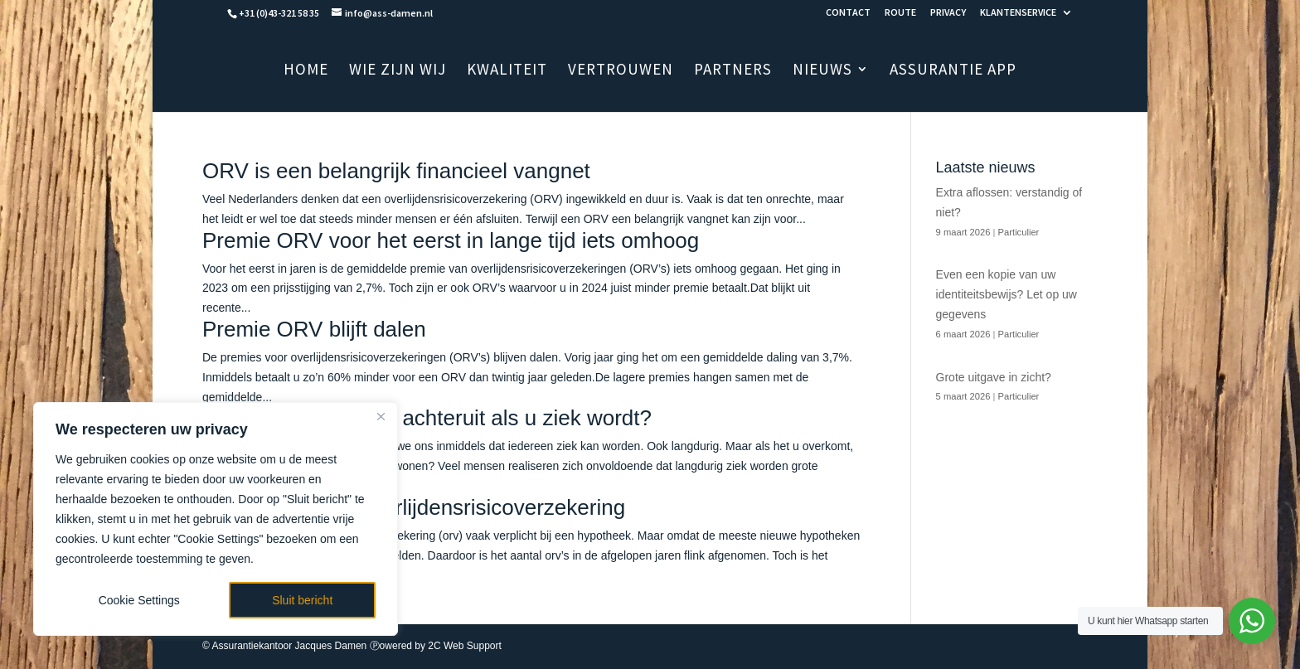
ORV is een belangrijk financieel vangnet (396, 170)
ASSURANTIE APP (953, 71)
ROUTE (900, 12)
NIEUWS (822, 71)
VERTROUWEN (620, 71)
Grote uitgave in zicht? (993, 377)
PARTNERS (733, 71)
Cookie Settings (139, 600)
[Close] (380, 416)
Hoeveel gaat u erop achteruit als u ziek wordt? (427, 417)
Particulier (1019, 232)
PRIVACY (948, 12)
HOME (306, 71)
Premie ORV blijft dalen (314, 329)
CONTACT (848, 12)
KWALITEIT (507, 71)
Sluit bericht (302, 600)
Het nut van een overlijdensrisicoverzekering (413, 507)
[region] (215, 519)
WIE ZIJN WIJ (397, 71)
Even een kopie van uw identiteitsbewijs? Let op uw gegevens (1006, 294)
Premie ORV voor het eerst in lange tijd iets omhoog (450, 240)
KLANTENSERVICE (1018, 12)
